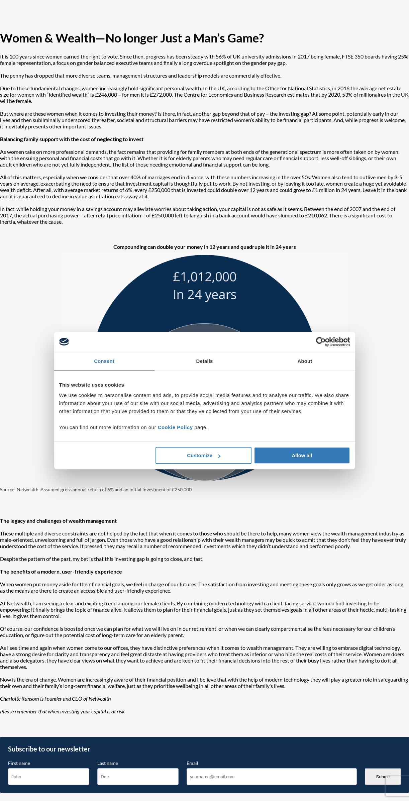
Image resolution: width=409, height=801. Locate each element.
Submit (383, 776)
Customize (203, 455)
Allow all (302, 455)
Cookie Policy (175, 427)
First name (19, 763)
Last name (107, 763)
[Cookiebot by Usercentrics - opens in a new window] (321, 342)
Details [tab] (204, 361)
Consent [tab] (104, 361)
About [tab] (305, 361)
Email (192, 763)
